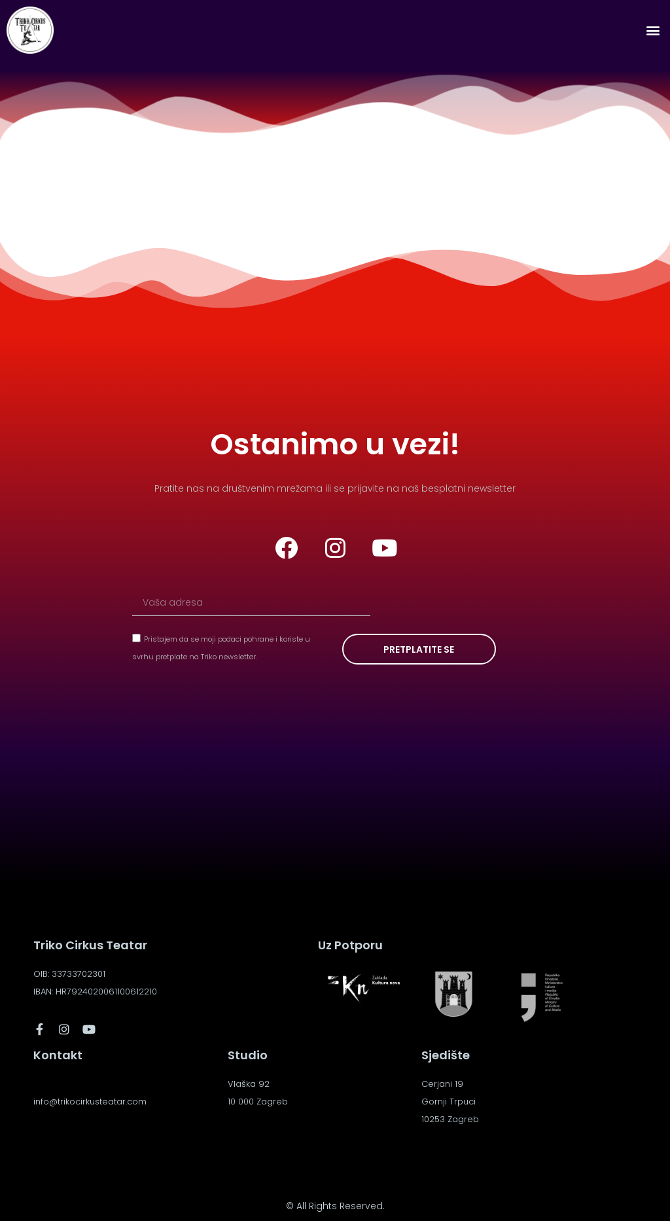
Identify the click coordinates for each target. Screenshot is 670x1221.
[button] (652, 30)
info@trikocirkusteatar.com (90, 1101)
